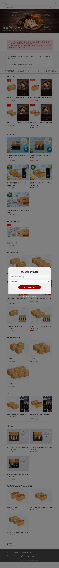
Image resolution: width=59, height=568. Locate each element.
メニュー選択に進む (29, 287)
